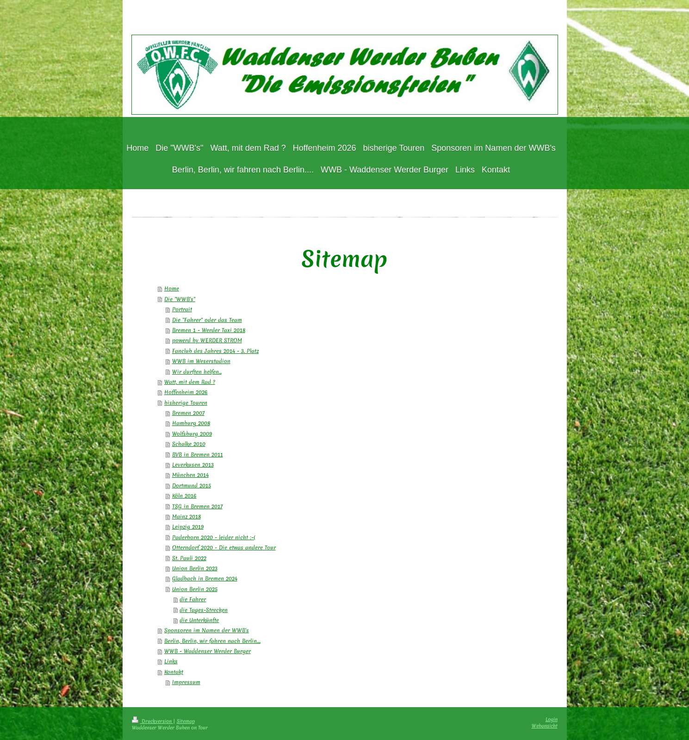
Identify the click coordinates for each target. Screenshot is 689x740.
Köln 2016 (184, 496)
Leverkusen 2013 (193, 465)
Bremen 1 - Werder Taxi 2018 (208, 330)
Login (552, 719)
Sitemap (186, 721)
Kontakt (173, 672)
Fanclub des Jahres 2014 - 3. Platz (215, 351)
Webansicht (545, 725)
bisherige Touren (185, 403)
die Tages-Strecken (204, 610)
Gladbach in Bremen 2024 (204, 578)
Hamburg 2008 (191, 423)
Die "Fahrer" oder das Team (207, 320)
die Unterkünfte (199, 620)
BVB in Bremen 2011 (197, 454)
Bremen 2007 (188, 413)
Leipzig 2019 (188, 526)
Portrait (182, 309)
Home (171, 288)
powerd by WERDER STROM (207, 340)
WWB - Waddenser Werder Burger (207, 651)
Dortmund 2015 (191, 485)
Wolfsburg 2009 (192, 434)
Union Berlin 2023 (194, 568)
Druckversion (152, 721)
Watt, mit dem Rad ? (189, 382)
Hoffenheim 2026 (186, 392)
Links (171, 661)
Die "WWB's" (179, 299)
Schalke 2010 (188, 444)
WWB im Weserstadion (201, 361)
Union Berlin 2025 (194, 589)
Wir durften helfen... (197, 372)
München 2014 (190, 475)
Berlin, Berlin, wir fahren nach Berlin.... (212, 641)
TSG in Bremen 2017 (197, 506)
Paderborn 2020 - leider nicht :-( (213, 537)
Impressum (186, 682)
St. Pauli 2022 (189, 558)
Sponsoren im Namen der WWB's (206, 630)
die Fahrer (193, 599)
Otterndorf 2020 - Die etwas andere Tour (224, 547)
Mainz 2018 (186, 516)
